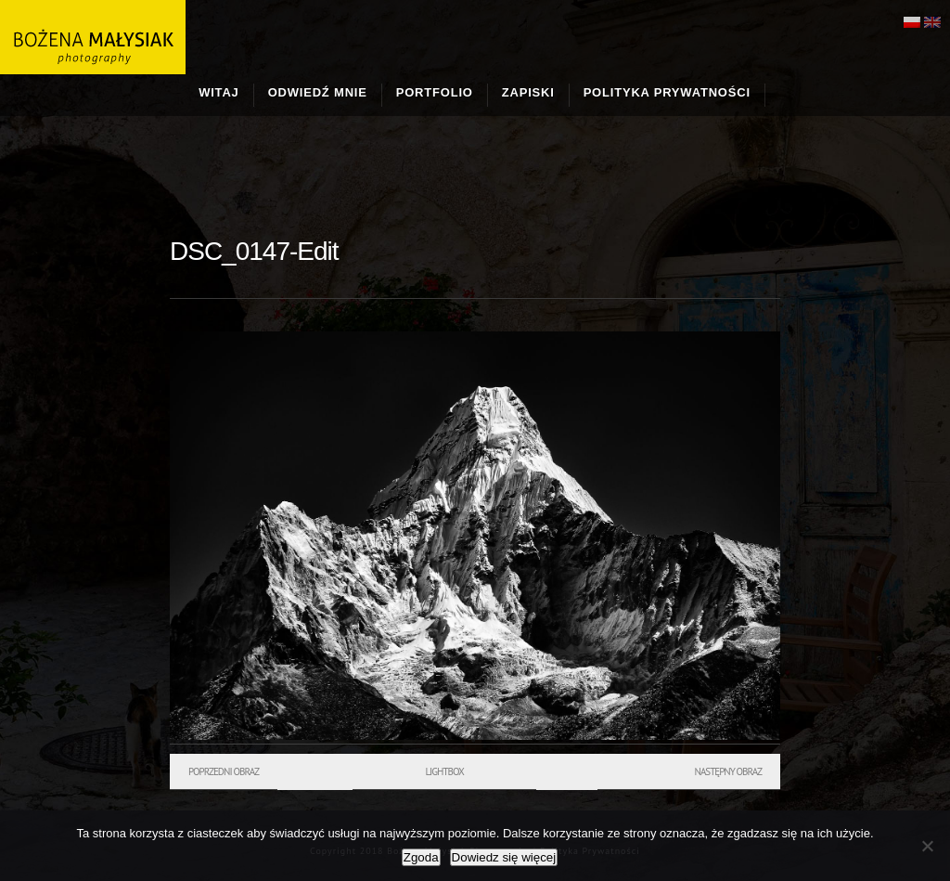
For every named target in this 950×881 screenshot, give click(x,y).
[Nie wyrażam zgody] (927, 845)
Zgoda (421, 857)
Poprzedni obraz (223, 771)
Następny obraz (728, 771)
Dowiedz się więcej (504, 857)
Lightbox (444, 771)
